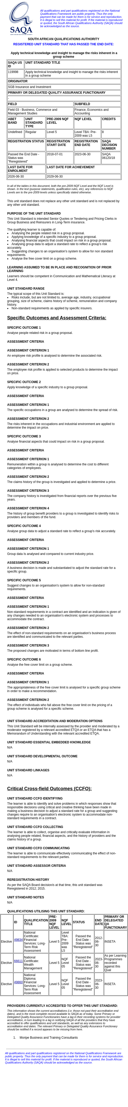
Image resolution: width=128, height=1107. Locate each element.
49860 (18, 982)
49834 (18, 940)
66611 (18, 961)
